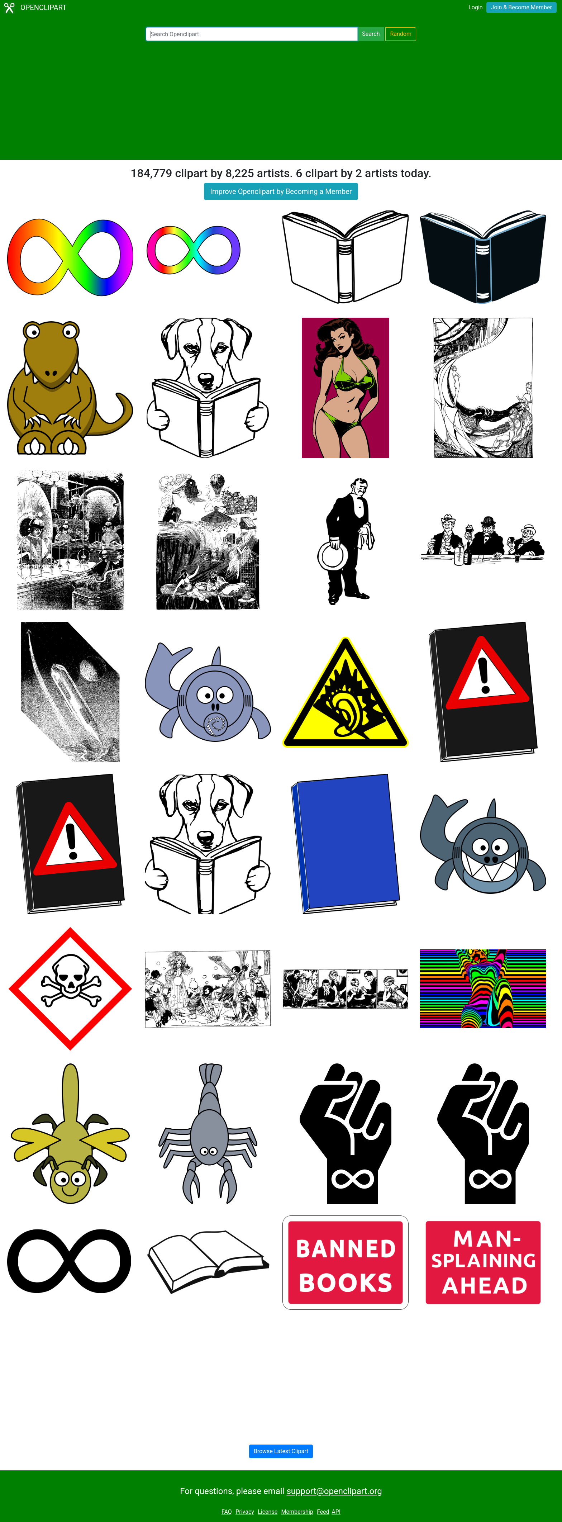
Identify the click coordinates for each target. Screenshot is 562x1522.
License (267, 1511)
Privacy (244, 1511)
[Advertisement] (281, 100)
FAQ (227, 1511)
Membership (297, 1511)
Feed (323, 1511)
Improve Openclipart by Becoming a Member (281, 191)
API (336, 1511)
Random (400, 33)
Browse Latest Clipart (281, 1451)
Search (371, 33)
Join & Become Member (521, 7)
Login (475, 7)
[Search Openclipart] (252, 34)
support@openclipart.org (334, 1491)
